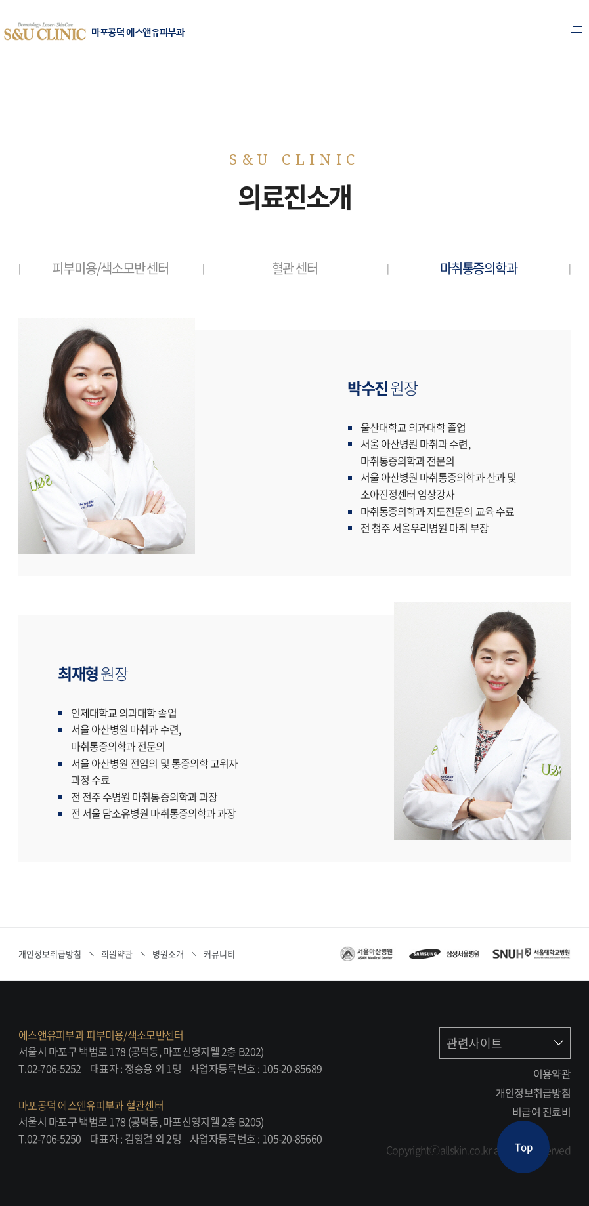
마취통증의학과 (478, 268)
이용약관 (552, 1073)
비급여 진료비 (541, 1111)
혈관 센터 (295, 268)
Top (524, 1147)
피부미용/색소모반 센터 (110, 268)
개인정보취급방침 (533, 1092)
